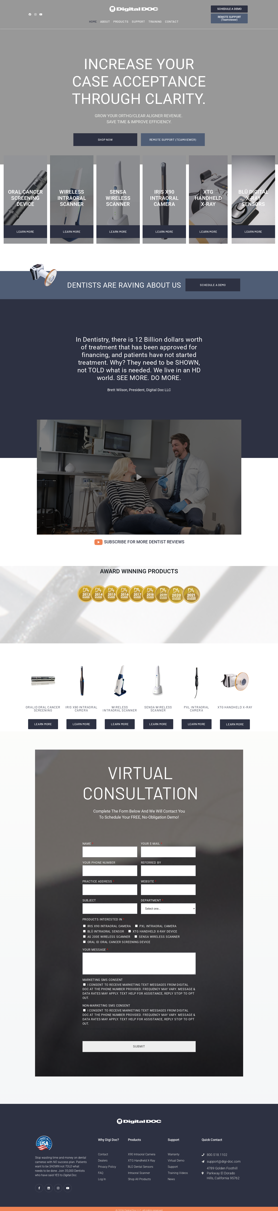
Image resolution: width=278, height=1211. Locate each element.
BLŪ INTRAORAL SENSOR (105, 931)
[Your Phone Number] (110, 870)
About (105, 21)
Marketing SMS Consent (103, 980)
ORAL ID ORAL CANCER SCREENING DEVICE (118, 942)
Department (152, 900)
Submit (139, 1046)
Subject (89, 900)
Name (88, 843)
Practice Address (98, 881)
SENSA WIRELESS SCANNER (159, 937)
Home (93, 21)
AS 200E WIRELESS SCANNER (109, 937)
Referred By (151, 862)
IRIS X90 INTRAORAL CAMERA (109, 926)
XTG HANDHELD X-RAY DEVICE (155, 931)
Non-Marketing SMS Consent (107, 1005)
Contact (172, 21)
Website (148, 881)
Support (138, 21)
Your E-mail (151, 843)
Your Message (95, 949)
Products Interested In (103, 919)
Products (121, 21)
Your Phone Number (99, 862)
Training (155, 21)
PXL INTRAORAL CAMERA (158, 926)
